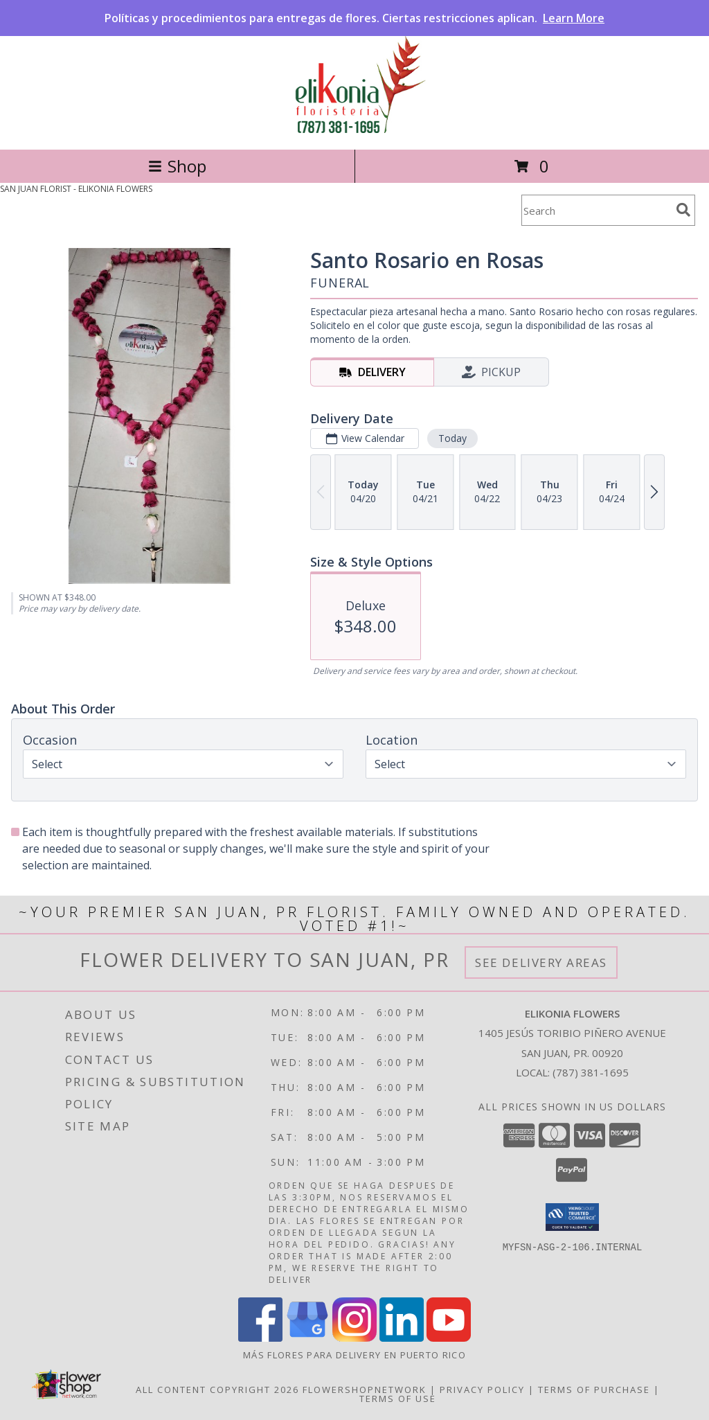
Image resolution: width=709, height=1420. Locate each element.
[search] (683, 210)
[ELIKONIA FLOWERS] (354, 129)
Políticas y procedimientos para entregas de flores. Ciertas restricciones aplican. (354, 18)
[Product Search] (596, 210)
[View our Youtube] (449, 1337)
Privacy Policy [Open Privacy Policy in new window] (482, 1389)
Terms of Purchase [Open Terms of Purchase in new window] (594, 1389)
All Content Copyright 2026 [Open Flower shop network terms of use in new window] (217, 1389)
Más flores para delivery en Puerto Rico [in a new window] (354, 1355)
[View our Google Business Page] (307, 1337)
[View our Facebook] (260, 1337)
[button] (572, 1217)
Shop (177, 165)
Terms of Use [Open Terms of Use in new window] (397, 1398)
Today (452, 438)
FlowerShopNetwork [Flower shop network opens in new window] (365, 1389)
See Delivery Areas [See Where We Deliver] (541, 962)
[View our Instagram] (354, 1337)
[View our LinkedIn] (401, 1337)
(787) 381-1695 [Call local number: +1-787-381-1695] (591, 1072)
